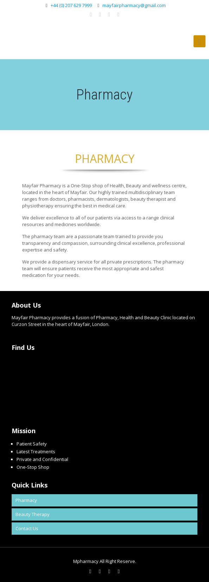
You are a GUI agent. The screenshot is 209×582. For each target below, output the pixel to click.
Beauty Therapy (32, 514)
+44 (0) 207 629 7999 (71, 5)
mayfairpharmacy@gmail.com (134, 5)
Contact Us (26, 528)
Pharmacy (26, 500)
